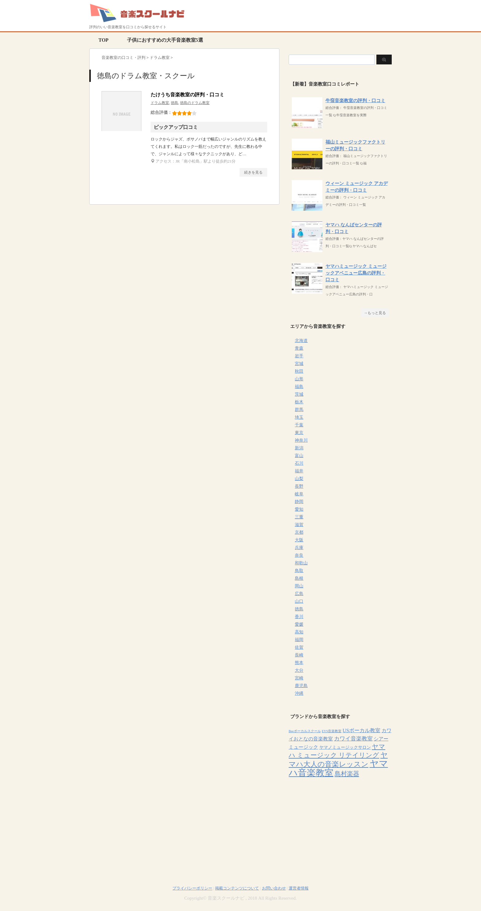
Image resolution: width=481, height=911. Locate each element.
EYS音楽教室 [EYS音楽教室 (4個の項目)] (331, 731)
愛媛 (299, 624)
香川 (299, 616)
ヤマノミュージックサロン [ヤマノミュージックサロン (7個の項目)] (345, 747)
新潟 (299, 448)
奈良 (299, 555)
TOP (103, 40)
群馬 (299, 409)
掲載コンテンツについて (237, 888)
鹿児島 (301, 685)
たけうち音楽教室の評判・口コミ (187, 94)
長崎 (299, 655)
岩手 (299, 356)
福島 (299, 386)
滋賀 (299, 524)
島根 (299, 578)
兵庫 (299, 547)
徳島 (174, 103)
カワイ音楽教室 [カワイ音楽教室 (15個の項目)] (353, 739)
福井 (299, 471)
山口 (299, 601)
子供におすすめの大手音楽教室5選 (165, 40)
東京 (299, 432)
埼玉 (299, 417)
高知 (299, 632)
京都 (299, 532)
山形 (299, 379)
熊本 (299, 662)
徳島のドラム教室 (195, 103)
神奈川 (301, 440)
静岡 (299, 501)
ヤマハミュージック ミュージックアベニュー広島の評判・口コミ (356, 273)
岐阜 (299, 494)
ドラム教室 (160, 103)
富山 (299, 455)
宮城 (299, 363)
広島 (299, 593)
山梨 (299, 478)
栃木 (299, 402)
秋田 (299, 371)
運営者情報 (299, 888)
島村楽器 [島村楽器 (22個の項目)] (347, 773)
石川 (299, 463)
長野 (299, 486)
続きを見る (253, 172)
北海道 (301, 340)
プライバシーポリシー (192, 888)
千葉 (299, 425)
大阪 (299, 540)
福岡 (299, 639)
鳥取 (299, 570)
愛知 (299, 509)
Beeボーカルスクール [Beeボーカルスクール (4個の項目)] (305, 731)
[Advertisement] (340, 824)
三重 (299, 517)
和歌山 (301, 563)
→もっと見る (375, 313)
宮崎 (299, 678)
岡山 (299, 586)
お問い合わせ (274, 888)
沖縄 (299, 693)
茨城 (299, 394)
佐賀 (299, 647)
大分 (299, 670)
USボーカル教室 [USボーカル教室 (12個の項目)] (361, 730)
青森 (299, 348)
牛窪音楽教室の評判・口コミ (355, 100)
